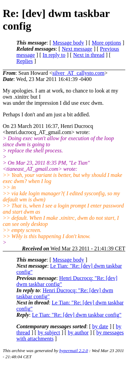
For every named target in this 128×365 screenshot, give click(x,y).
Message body (68, 43)
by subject (49, 332)
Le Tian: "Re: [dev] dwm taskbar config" (77, 315)
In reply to (54, 55)
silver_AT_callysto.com (78, 73)
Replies (24, 61)
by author (78, 332)
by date (100, 326)
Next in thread (88, 55)
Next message (77, 49)
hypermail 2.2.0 (73, 350)
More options (106, 43)
